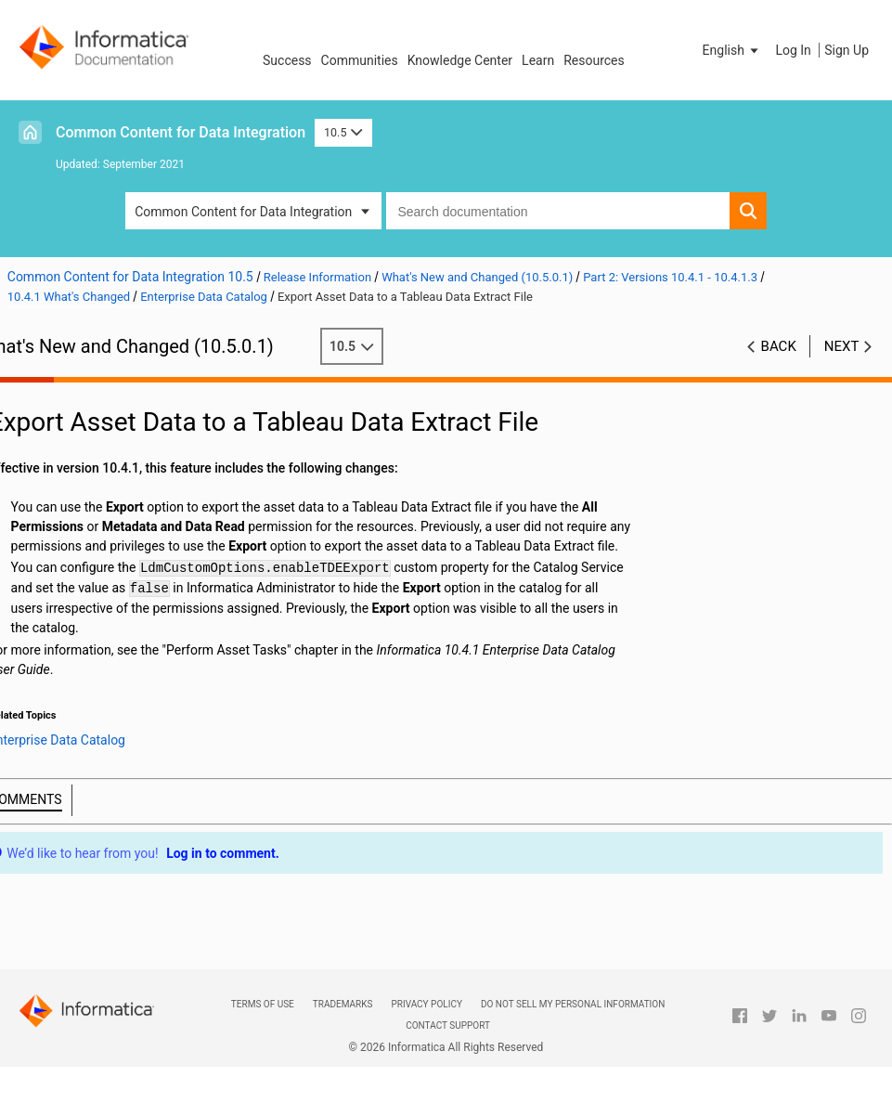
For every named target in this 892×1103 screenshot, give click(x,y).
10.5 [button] (343, 132)
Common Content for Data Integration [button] (243, 211)
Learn (538, 60)
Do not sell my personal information (573, 1004)
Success (287, 60)
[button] (732, 50)
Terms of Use (262, 1004)
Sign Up (846, 50)
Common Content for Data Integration (180, 132)
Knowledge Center (459, 60)
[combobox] (557, 210)
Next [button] (842, 346)
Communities (359, 60)
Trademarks (343, 1004)
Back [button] (778, 346)
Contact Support (448, 1025)
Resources (594, 60)
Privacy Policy (426, 1004)
